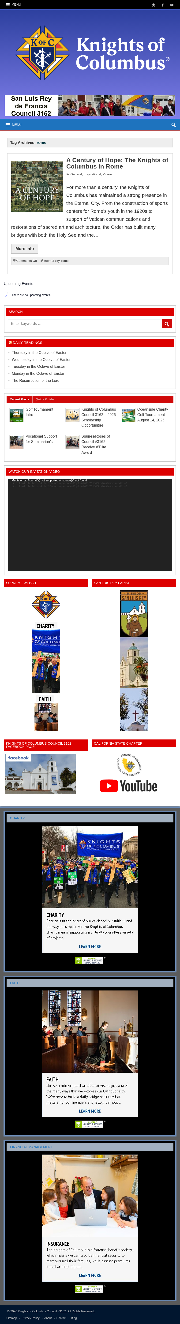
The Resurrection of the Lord (35, 381)
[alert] (90, 295)
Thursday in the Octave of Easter (39, 353)
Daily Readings (27, 343)
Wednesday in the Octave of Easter (41, 360)
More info (24, 248)
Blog (74, 1318)
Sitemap (11, 1318)
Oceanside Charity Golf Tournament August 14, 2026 (152, 414)
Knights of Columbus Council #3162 (42, 1311)
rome (64, 261)
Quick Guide (45, 399)
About (48, 1318)
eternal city (52, 261)
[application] (90, 525)
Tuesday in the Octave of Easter (38, 366)
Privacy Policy (31, 1318)
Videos (107, 174)
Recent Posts (19, 399)
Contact (61, 1318)
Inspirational (92, 174)
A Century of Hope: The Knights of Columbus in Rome (117, 163)
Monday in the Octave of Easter (38, 373)
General (76, 174)
